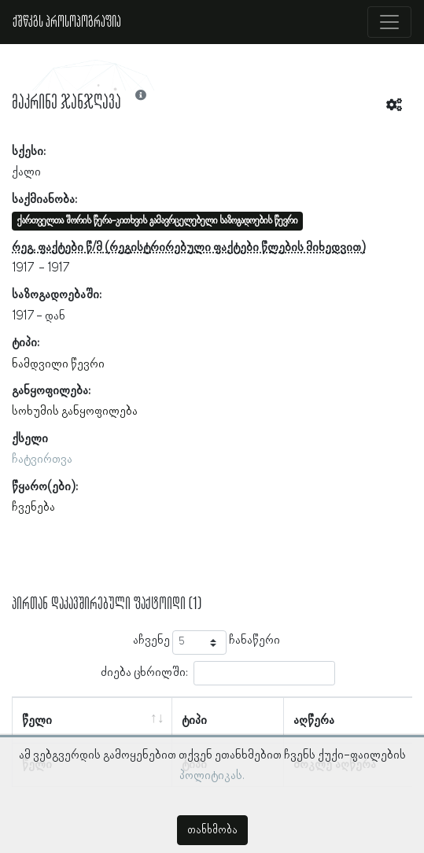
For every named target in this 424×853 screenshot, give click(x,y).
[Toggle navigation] (389, 22)
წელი (37, 721)
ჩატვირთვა (42, 459)
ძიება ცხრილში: (218, 673)
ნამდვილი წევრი (58, 364)
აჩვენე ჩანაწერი (206, 642)
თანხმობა (212, 830)
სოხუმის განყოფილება (75, 411)
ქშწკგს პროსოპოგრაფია (67, 22)
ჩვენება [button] (33, 507)
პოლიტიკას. (212, 776)
